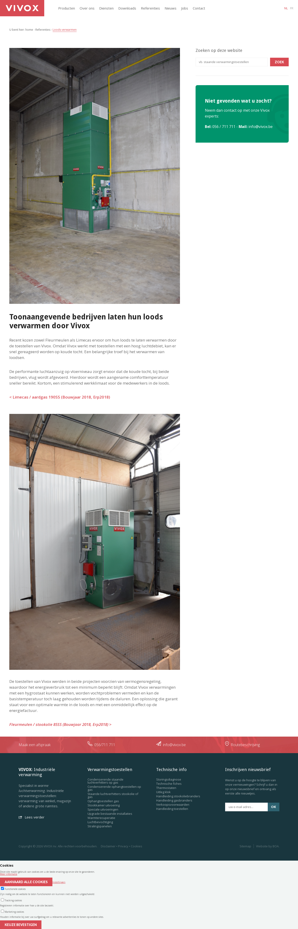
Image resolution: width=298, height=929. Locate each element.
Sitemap (245, 846)
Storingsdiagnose (168, 779)
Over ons (87, 8)
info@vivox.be (260, 126)
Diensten (106, 8)
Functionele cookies (15, 889)
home (29, 30)
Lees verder (31, 817)
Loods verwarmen (65, 30)
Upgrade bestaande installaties (110, 814)
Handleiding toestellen (172, 809)
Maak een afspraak (35, 744)
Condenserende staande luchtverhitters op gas (105, 781)
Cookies (136, 846)
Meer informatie (8, 874)
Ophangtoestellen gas (103, 801)
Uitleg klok (163, 792)
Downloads (127, 8)
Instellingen (58, 882)
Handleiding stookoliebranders (178, 796)
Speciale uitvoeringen (103, 809)
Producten (66, 8)
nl (286, 8)
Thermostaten (166, 788)
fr (291, 8)
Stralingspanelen (100, 826)
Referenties (150, 8)
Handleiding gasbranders (174, 800)
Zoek (279, 62)
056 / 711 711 (223, 126)
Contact (199, 8)
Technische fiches (169, 783)
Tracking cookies (13, 900)
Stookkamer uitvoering (104, 805)
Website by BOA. (267, 846)
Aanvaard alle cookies (26, 882)
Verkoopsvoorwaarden (172, 804)
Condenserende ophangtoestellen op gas (114, 788)
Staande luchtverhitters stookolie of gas (113, 795)
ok (273, 807)
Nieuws (170, 8)
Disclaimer (108, 846)
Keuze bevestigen (21, 925)
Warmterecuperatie (101, 818)
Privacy (123, 846)
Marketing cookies (14, 911)
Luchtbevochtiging (100, 822)
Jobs (184, 8)
